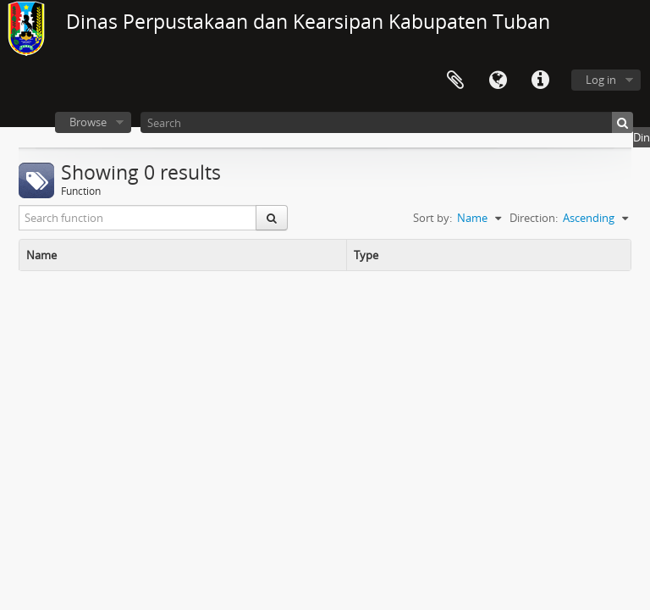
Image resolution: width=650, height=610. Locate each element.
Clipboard (455, 80)
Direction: (534, 217)
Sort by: (432, 217)
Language (497, 80)
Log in (601, 79)
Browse (88, 122)
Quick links (540, 80)
